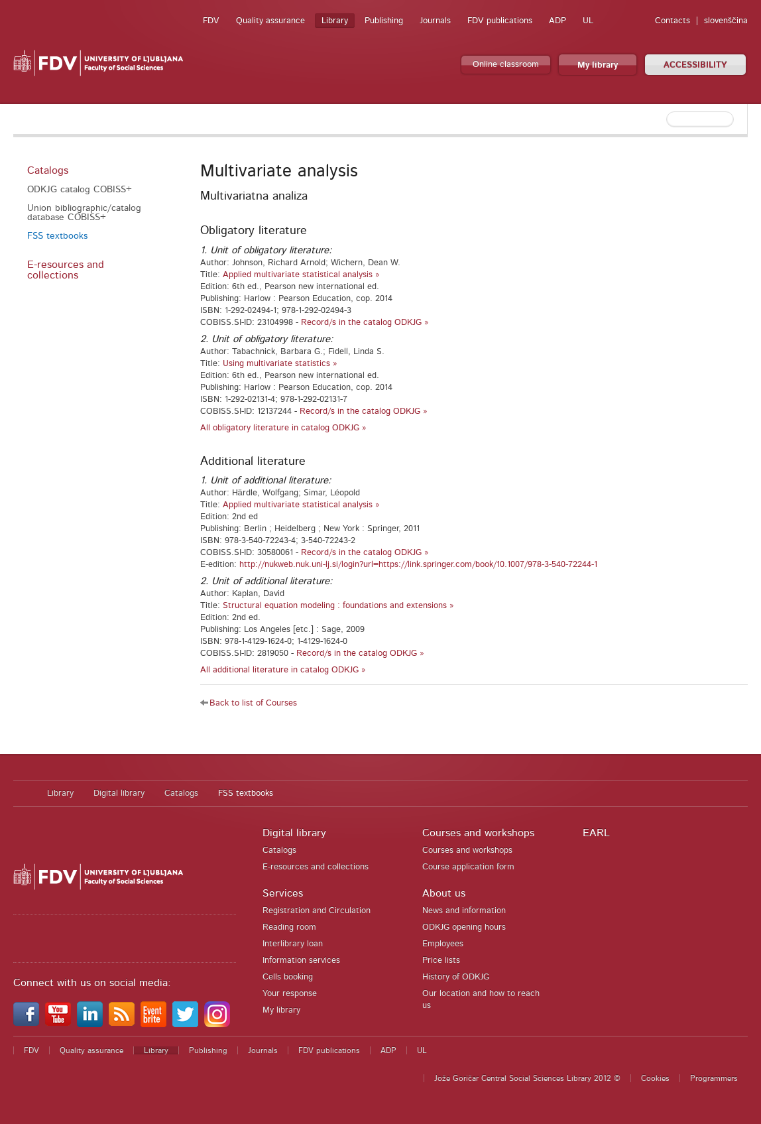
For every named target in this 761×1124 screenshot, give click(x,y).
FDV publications (499, 21)
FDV (211, 21)
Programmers (714, 1078)
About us (443, 893)
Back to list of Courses (253, 703)
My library (597, 65)
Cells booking (288, 977)
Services (283, 893)
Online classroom (506, 64)
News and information (464, 910)
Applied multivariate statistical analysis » (301, 275)
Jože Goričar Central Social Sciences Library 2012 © (527, 1078)
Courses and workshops (478, 833)
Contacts (672, 21)
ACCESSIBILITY (695, 65)
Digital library (119, 793)
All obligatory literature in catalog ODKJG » (283, 428)
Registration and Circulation (317, 910)
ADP (557, 21)
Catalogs (47, 170)
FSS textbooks (57, 236)
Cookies (655, 1078)
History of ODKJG (455, 977)
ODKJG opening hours (464, 927)
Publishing (384, 21)
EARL (596, 833)
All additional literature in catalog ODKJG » (283, 670)
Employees (442, 944)
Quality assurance (270, 21)
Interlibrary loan (293, 944)
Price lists (441, 960)
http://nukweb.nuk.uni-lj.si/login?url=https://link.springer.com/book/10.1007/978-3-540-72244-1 (418, 564)
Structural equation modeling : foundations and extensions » (338, 605)
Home (23, 793)
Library (335, 21)
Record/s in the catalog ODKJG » (365, 322)
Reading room (289, 927)
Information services (301, 960)
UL (588, 21)
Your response (290, 993)
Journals (435, 21)
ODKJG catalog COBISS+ (79, 189)
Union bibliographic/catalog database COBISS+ (84, 213)
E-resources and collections (65, 270)
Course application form (468, 867)
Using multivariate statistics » (280, 363)
